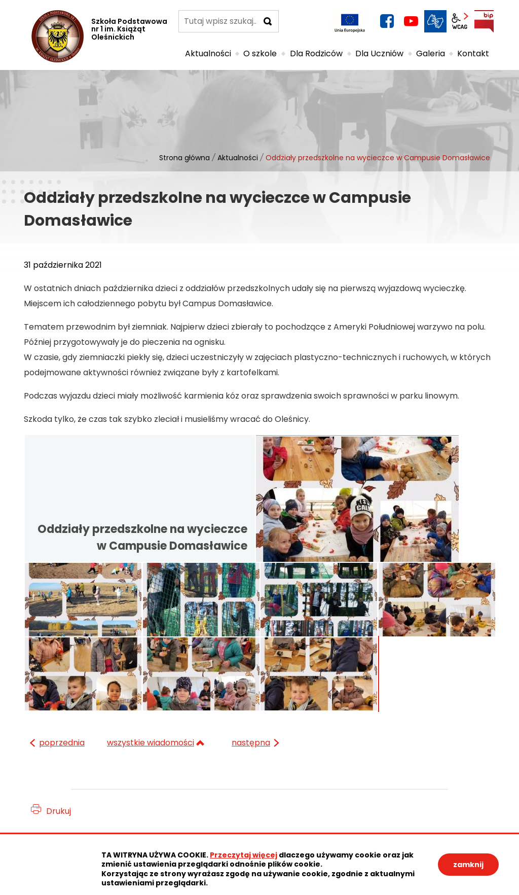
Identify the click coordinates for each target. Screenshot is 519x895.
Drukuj (58, 811)
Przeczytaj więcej (243, 855)
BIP (484, 21)
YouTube (411, 21)
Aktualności (237, 158)
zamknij (468, 865)
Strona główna (184, 158)
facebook (387, 21)
